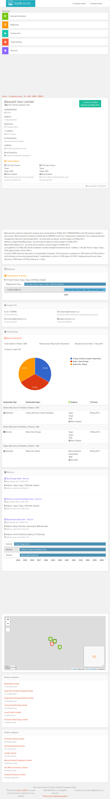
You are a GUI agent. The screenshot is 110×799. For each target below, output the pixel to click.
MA (29, 96)
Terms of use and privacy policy (55, 796)
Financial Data (16, 42)
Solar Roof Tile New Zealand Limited (18, 691)
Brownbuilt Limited (11, 684)
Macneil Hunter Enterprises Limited (18, 760)
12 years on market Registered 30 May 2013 (90, 103)
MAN (34, 96)
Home (4, 96)
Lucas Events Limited (12, 712)
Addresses (14, 25)
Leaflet (74, 669)
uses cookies (22, 790)
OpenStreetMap (91, 669)
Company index (96, 3)
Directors (14, 50)
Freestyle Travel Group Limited (16, 719)
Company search (79, 3)
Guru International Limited (14, 746)
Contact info (15, 33)
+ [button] (8, 620)
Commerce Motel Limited (14, 739)
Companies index (15, 96)
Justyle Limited (10, 753)
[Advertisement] (55, 76)
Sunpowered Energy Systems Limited (18, 698)
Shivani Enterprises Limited (14, 774)
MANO (40, 96)
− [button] (8, 624)
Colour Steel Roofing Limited (15, 705)
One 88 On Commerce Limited (16, 767)
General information (18, 16)
